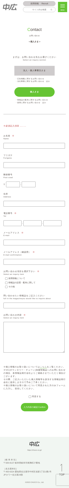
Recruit (39, 3)
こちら (43, 367)
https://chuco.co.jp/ (34, 450)
